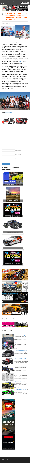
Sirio (10, 23)
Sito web (16, 158)
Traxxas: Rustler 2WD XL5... (21, 389)
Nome (18, 150)
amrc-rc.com (8, 112)
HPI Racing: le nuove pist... (21, 335)
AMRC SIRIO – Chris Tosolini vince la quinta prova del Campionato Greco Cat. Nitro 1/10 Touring (16, 16)
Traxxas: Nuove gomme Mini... (21, 350)
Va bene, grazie (24, 2)
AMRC (20, 61)
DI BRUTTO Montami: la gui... (21, 373)
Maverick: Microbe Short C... (21, 381)
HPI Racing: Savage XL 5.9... (21, 366)
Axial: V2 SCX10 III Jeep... (20, 358)
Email (18, 154)
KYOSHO (4, 53)
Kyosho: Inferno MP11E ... (20, 342)
